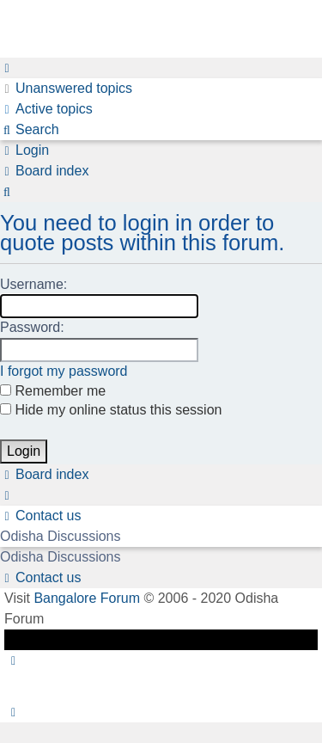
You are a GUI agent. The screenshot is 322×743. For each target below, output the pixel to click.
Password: (32, 327)
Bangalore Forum (86, 598)
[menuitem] (66, 88)
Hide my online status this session (111, 409)
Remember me (53, 391)
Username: (33, 284)
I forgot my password (64, 371)
